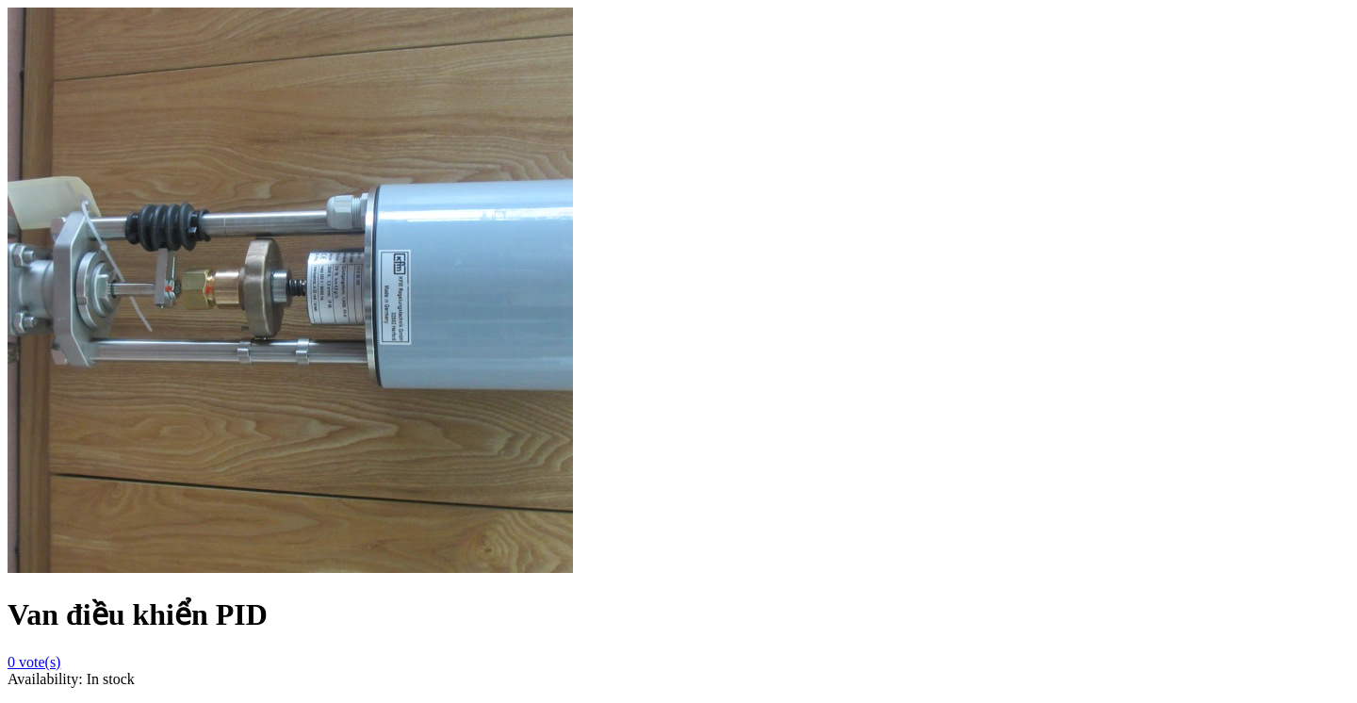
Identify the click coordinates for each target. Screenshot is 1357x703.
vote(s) (34, 662)
